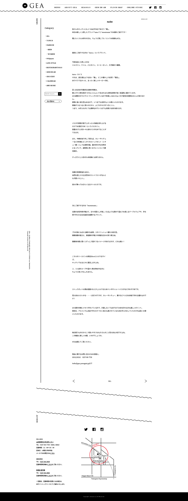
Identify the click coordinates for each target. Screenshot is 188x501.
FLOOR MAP (116, 7)
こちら (52, 453)
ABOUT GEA (71, 7)
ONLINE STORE (135, 7)
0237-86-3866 (45, 473)
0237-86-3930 (45, 462)
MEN (50, 50)
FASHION (50, 45)
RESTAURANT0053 (54, 68)
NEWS (57, 7)
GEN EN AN (100, 7)
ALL (109, 381)
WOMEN (51, 54)
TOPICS (49, 41)
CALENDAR (51, 81)
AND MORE (51, 86)
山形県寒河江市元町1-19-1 (44, 442)
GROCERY (50, 77)
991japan (50, 59)
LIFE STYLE (51, 63)
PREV (74, 381)
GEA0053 (86, 7)
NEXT (145, 381)
